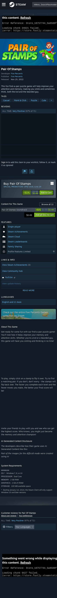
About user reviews (8, 517)
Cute (44, 102)
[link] (30, 194)
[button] (28, 112)
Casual (6, 102)
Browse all (48, 206)
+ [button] (51, 102)
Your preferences (25, 517)
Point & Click (20, 102)
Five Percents (17, 75)
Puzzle (34, 102)
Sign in (4, 164)
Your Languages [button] (23, 528)
